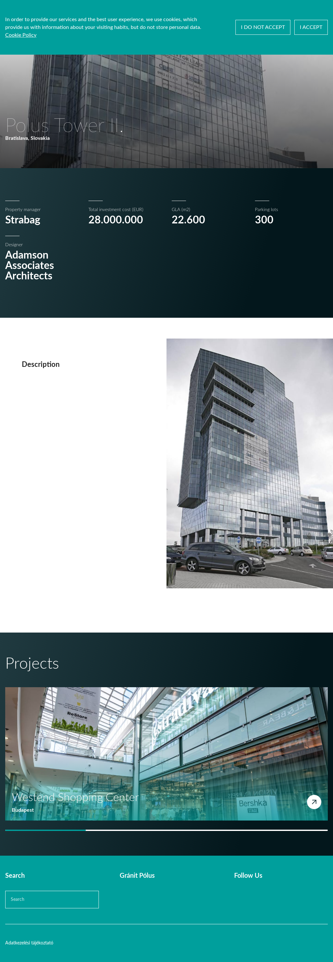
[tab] (45, 830)
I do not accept (263, 27)
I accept (311, 27)
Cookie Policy (20, 35)
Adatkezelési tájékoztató (29, 943)
